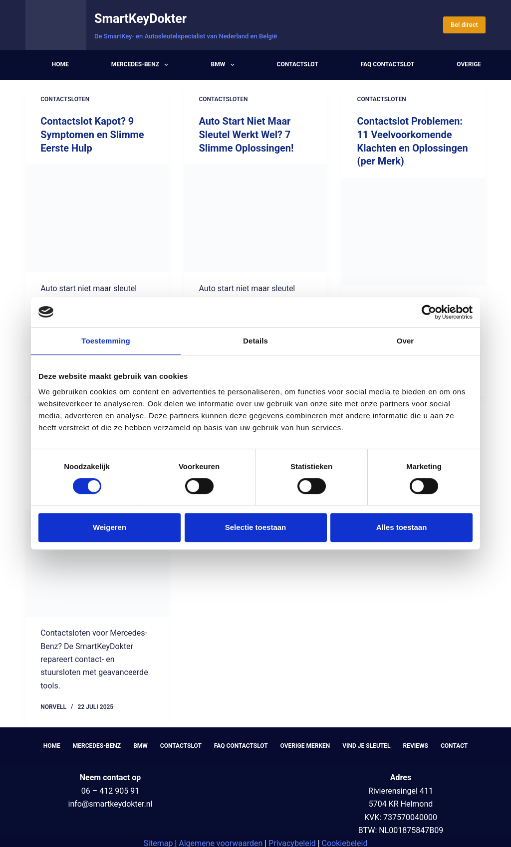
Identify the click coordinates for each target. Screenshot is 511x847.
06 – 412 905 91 (110, 787)
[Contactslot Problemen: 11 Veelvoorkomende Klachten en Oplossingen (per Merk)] (414, 230)
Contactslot (297, 64)
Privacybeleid (291, 840)
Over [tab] (405, 341)
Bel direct (464, 24)
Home (60, 64)
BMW (224, 65)
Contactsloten (64, 99)
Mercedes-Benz (142, 65)
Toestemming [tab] (105, 341)
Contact (454, 742)
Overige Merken (305, 742)
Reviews (415, 742)
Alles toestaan (401, 527)
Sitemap (158, 840)
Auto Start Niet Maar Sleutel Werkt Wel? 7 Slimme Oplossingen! (246, 134)
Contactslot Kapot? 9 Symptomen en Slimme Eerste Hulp (92, 134)
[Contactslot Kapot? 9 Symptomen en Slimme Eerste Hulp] (97, 217)
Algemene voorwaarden (220, 840)
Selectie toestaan (255, 527)
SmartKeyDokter (140, 18)
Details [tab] (255, 341)
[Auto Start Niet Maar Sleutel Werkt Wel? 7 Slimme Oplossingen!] (255, 217)
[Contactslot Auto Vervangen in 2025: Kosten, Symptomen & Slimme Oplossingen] (97, 559)
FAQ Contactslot (388, 64)
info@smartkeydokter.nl (110, 800)
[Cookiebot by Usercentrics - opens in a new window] (429, 312)
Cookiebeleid (345, 840)
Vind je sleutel (366, 742)
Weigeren (109, 527)
